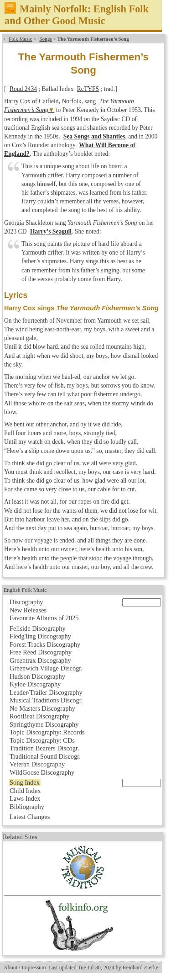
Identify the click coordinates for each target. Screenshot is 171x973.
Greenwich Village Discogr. (46, 668)
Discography (26, 602)
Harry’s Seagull (51, 231)
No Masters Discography (42, 708)
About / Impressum (25, 967)
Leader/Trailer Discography (46, 692)
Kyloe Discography (35, 684)
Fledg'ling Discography (40, 636)
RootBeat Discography (40, 716)
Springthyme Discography (44, 724)
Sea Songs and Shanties (94, 136)
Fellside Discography (38, 628)
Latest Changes (30, 816)
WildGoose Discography (42, 772)
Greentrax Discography (40, 660)
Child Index (25, 790)
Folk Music (20, 39)
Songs (45, 39)
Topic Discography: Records (47, 732)
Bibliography (27, 806)
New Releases (28, 610)
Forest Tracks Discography (45, 644)
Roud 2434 (23, 88)
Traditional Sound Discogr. (45, 756)
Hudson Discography (37, 676)
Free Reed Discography (41, 652)
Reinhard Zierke (140, 967)
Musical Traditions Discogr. (46, 700)
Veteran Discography (37, 764)
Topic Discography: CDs (42, 740)
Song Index (25, 782)
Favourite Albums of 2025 (44, 618)
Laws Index (25, 798)
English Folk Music (25, 590)
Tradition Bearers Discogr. (44, 748)
